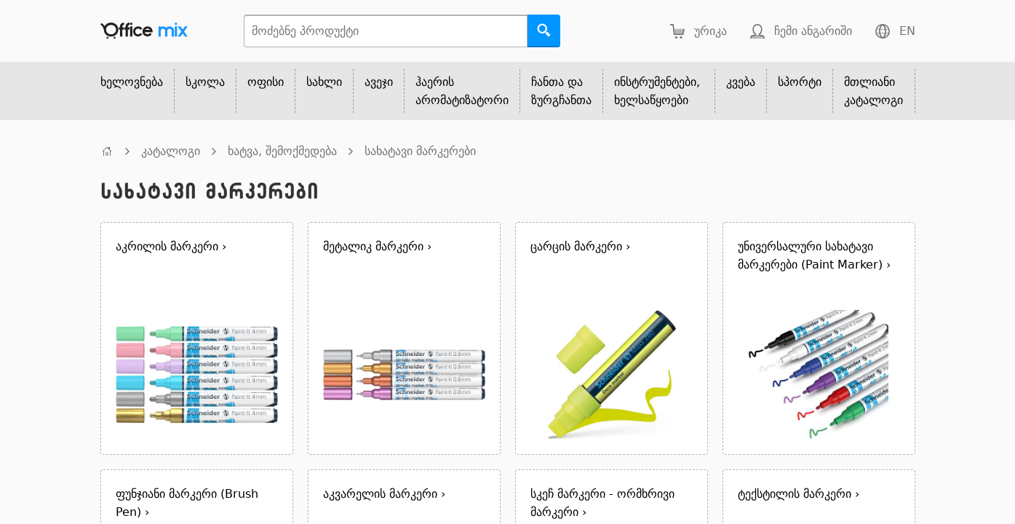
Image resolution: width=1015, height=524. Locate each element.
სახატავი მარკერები (420, 151)
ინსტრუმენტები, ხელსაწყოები (657, 91)
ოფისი (265, 82)
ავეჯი (379, 82)
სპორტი (799, 82)
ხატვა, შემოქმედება (282, 151)
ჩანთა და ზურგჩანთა (561, 91)
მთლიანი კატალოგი (873, 91)
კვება (740, 82)
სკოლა (205, 82)
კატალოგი (170, 151)
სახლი (324, 82)
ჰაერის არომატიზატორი (462, 91)
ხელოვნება (131, 82)
